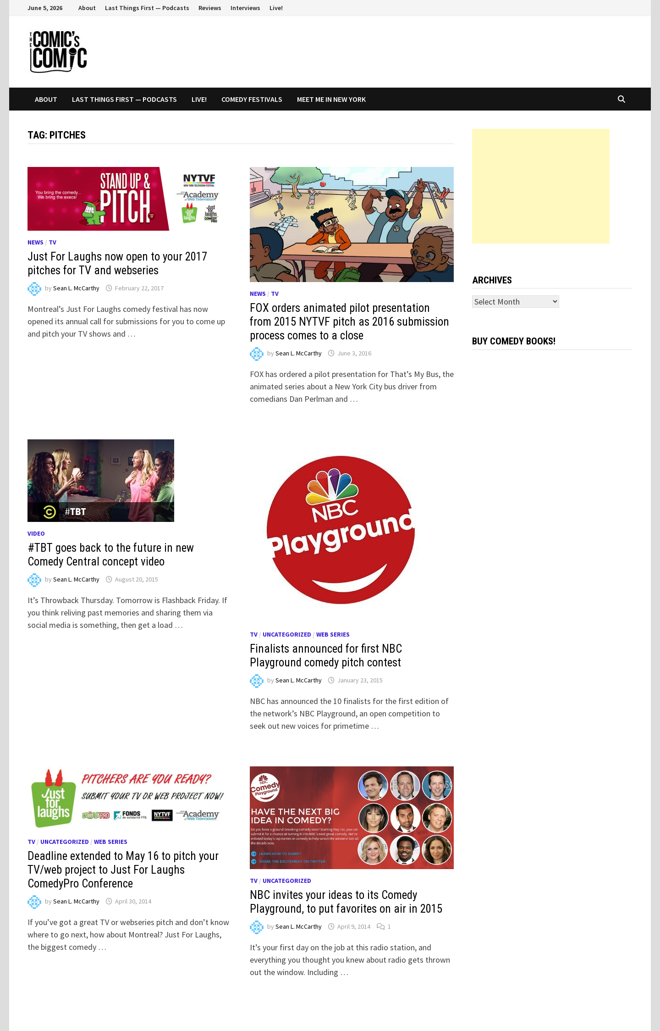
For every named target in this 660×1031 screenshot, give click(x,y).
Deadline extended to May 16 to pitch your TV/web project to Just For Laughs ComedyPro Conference (123, 869)
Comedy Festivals (251, 99)
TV (52, 242)
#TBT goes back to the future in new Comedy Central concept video (111, 554)
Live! (276, 8)
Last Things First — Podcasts (147, 8)
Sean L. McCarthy (76, 288)
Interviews (245, 8)
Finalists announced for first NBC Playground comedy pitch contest (326, 655)
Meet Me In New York (331, 99)
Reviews (209, 8)
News (36, 242)
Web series (333, 634)
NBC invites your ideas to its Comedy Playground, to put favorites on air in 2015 (346, 901)
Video (36, 533)
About (87, 8)
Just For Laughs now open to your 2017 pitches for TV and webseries (117, 263)
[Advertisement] (541, 186)
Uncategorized (287, 634)
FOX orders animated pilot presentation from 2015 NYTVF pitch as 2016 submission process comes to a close (349, 321)
